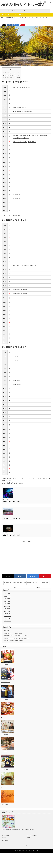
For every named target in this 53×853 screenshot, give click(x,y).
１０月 (39, 17)
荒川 (34, 17)
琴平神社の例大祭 (27, 111)
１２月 (45, 17)
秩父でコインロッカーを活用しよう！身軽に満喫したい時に (16, 638)
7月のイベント (7, 608)
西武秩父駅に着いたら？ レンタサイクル (13, 633)
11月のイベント (7, 618)
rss (40, 2)
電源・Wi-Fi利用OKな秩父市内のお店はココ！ (14, 640)
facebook (45, 2)
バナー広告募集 (5, 835)
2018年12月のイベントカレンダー (11, 77)
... (1, 664)
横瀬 (27, 17)
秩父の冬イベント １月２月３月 (11, 501)
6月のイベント (7, 606)
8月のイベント (7, 611)
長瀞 (37, 17)
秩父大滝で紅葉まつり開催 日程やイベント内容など (15, 583)
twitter (43, 2)
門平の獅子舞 (32, 142)
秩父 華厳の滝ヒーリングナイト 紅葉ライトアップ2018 (38, 583)
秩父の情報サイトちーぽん (25, 850)
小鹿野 (25, 17)
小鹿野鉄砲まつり (18, 381)
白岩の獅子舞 (26, 87)
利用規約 (4, 837)
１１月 (42, 17)
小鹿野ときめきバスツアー (20, 107)
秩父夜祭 (15, 356)
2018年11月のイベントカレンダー (11, 75)
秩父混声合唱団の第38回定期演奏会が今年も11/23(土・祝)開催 (15, 829)
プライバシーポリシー (32, 835)
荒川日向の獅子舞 (42, 135)
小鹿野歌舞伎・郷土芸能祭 (20, 289)
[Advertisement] (26, 557)
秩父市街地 (31, 17)
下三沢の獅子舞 (17, 111)
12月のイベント (7, 620)
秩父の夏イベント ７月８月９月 (11, 535)
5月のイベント (7, 603)
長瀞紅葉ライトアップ (30, 265)
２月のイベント (7, 596)
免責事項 (29, 837)
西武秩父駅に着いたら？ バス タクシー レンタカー (16, 635)
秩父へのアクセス (7, 630)
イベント (17, 17)
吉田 (22, 17)
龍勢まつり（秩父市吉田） (20, 142)
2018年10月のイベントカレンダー (11, 73)
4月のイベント (7, 601)
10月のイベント (7, 616)
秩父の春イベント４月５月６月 (11, 518)
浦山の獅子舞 (16, 194)
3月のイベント (7, 598)
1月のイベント (7, 593)
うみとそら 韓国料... (5, 682)
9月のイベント (7, 613)
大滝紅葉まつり (15, 215)
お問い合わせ (5, 840)
